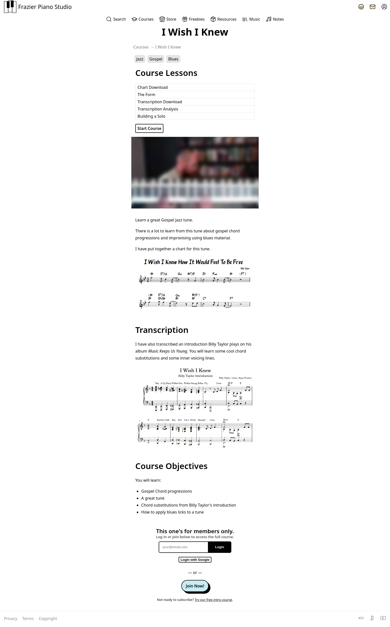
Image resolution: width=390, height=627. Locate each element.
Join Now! (195, 586)
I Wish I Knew (168, 47)
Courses (142, 19)
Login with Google (195, 560)
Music (251, 19)
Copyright (48, 618)
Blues (173, 59)
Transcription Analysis (158, 109)
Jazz (139, 59)
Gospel (155, 59)
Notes (275, 19)
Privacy (11, 618)
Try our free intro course (213, 599)
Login (219, 547)
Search (116, 19)
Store (167, 19)
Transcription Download (160, 101)
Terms (28, 618)
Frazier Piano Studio (38, 6)
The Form (146, 94)
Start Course (149, 128)
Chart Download (153, 87)
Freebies (193, 19)
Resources (223, 19)
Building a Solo (151, 116)
